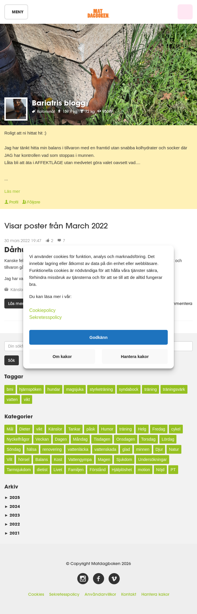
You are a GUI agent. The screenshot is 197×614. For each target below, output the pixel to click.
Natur (174, 449)
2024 (12, 506)
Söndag (14, 449)
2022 (12, 524)
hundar (54, 389)
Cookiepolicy (42, 310)
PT (173, 469)
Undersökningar (152, 459)
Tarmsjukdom (19, 469)
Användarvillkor (100, 594)
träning (150, 389)
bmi (10, 389)
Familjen (75, 469)
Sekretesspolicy (64, 594)
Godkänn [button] (98, 337)
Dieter (24, 429)
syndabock (128, 389)
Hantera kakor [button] (135, 356)
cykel (175, 429)
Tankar (74, 429)
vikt (27, 399)
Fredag (158, 429)
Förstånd (97, 469)
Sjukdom (124, 459)
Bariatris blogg (58, 103)
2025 (12, 497)
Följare (31, 202)
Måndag (80, 439)
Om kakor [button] (62, 356)
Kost (58, 459)
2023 (12, 515)
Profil (11, 202)
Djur (159, 449)
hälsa (31, 449)
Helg (142, 429)
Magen (104, 459)
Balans (41, 459)
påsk (90, 429)
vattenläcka (78, 449)
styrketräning (101, 389)
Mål (10, 429)
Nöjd (160, 469)
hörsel (23, 459)
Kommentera (176, 303)
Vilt (9, 459)
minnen (142, 449)
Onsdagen (125, 439)
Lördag (168, 439)
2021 (12, 533)
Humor (107, 429)
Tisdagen (102, 439)
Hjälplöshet (122, 469)
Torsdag (148, 439)
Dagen (61, 439)
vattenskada (105, 449)
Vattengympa (80, 459)
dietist (42, 469)
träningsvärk (174, 389)
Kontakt (128, 594)
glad (126, 449)
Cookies (36, 594)
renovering (52, 449)
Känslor (17, 289)
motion (144, 469)
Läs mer (12, 191)
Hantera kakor (155, 594)
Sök (11, 360)
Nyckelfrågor (18, 439)
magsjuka (74, 389)
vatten (12, 399)
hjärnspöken (30, 389)
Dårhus (16, 249)
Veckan (42, 439)
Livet (58, 469)
